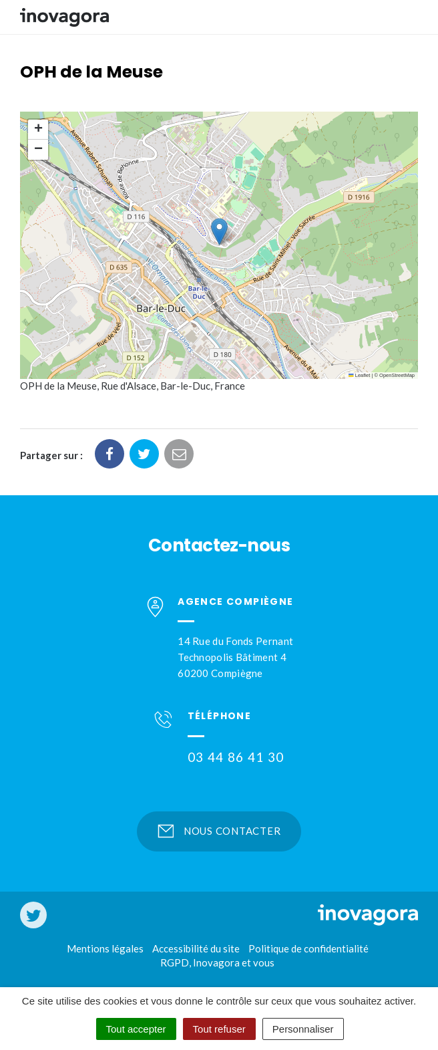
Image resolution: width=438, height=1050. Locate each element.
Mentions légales (105, 948)
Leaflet (359, 375)
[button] (219, 231)
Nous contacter (219, 831)
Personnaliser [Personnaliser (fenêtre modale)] (303, 1029)
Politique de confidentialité (308, 948)
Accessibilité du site (196, 948)
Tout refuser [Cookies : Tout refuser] (219, 1029)
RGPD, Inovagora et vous (217, 962)
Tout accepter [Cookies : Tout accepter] (136, 1029)
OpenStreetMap (397, 375)
